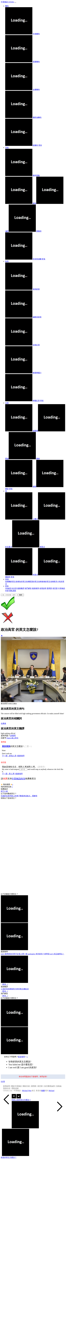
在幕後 (3, 723)
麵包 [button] (7, 6)
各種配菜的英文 (32, 581)
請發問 (13, 736)
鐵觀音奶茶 (23, 317)
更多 (40, 145)
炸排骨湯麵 (23, 259)
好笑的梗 (7, 989)
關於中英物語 (16, 1086)
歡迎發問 (21, 1057)
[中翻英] (9, 595)
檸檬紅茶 (22, 401)
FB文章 (14, 588)
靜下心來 (4, 791)
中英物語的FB (18, 778)
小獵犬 (21, 519)
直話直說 (6, 746)
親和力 (13, 989)
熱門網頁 (28, 588)
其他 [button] (7, 579)
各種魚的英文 (21, 581)
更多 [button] (7, 586)
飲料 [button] (7, 261)
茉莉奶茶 (22, 289)
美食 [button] (7, 147)
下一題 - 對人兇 (8, 774)
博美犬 (28, 547)
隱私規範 (12, 591)
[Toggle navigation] (15, 2)
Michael (51, 1091)
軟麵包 (21, 145)
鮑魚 (20, 203)
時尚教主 (19, 989)
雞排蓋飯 (22, 175)
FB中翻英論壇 (49, 1086)
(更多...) (5, 984)
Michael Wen (26, 1091)
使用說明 (42, 588)
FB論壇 (8, 588)
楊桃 (20, 486)
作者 (7, 591)
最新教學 (35, 588)
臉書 (43, 1091)
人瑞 (2, 989)
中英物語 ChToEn (7, 2)
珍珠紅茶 (22, 345)
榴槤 (24, 459)
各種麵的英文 (10, 581)
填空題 (55, 588)
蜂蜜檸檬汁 (23, 373)
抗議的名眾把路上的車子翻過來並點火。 (19, 796)
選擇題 (49, 588)
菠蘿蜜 (21, 431)
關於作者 (26, 1086)
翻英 (20, 595)
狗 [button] (6, 491)
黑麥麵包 (22, 62)
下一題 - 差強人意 (9, 756)
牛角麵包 (22, 34)
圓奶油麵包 (23, 117)
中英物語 (61, 588)
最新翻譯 (20, 588)
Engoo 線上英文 (12, 738)
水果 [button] (7, 403)
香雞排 (25, 231)
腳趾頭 (26, 989)
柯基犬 (21, 575)
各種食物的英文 (44, 581)
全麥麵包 (22, 89)
